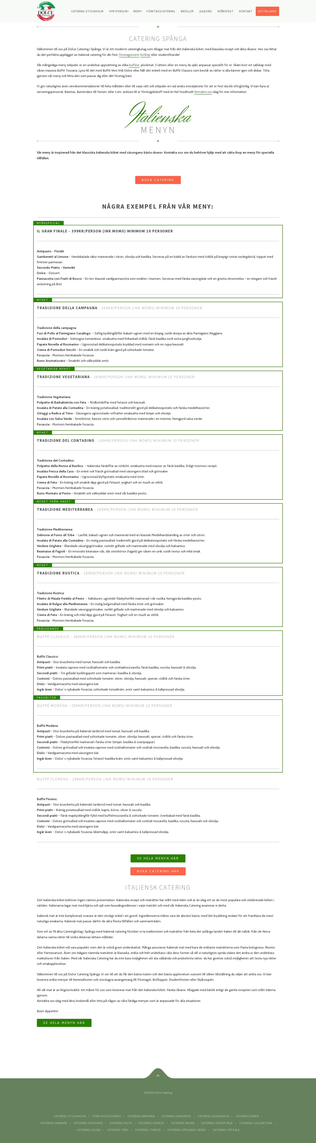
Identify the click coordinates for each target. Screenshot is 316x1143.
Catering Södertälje (217, 1123)
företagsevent (129, 55)
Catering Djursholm (213, 1116)
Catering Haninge (53, 1123)
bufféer (134, 65)
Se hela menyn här (158, 858)
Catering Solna (89, 1130)
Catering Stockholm (87, 11)
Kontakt (246, 11)
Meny (137, 11)
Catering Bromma (141, 1116)
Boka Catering (158, 180)
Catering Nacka (182, 1123)
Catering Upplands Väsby (186, 1130)
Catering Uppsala (226, 1130)
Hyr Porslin (118, 11)
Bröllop (187, 11)
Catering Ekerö (247, 1116)
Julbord (206, 11)
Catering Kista (120, 1123)
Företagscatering (161, 11)
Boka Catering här (158, 871)
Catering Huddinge (88, 1123)
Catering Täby (118, 1130)
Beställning (267, 11)
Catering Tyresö (148, 1130)
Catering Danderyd (176, 1116)
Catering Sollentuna (255, 1123)
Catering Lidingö (151, 1123)
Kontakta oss (203, 92)
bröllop (145, 55)
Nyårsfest (226, 11)
